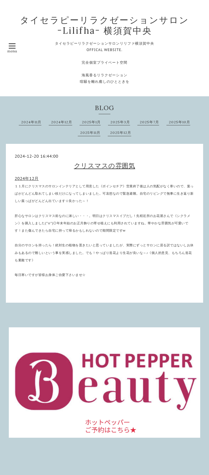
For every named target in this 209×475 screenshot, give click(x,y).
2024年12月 (61, 122)
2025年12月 (120, 132)
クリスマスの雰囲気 (104, 165)
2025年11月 (90, 132)
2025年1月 (91, 122)
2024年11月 (31, 122)
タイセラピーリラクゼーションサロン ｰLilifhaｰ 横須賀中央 (104, 25)
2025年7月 (149, 122)
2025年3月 (120, 122)
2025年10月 (179, 122)
